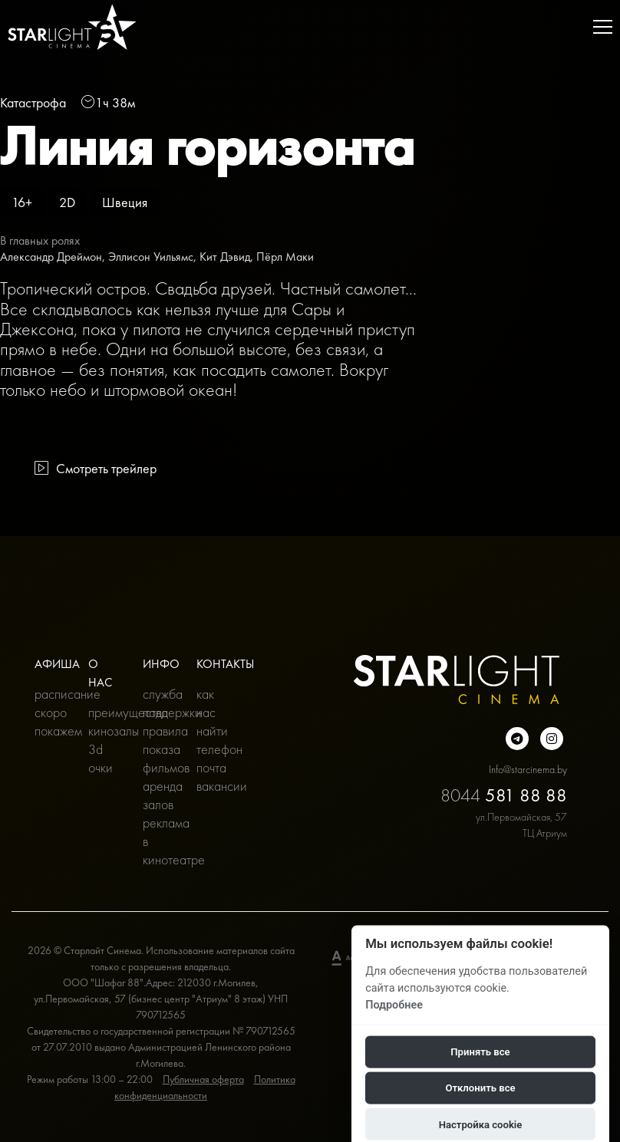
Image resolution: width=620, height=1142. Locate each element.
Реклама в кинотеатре (158, 841)
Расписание (50, 694)
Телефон (211, 749)
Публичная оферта (203, 1079)
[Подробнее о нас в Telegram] (517, 738)
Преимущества (103, 712)
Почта (211, 767)
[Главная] (72, 27)
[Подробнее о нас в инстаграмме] (551, 738)
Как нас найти (211, 712)
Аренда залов (158, 795)
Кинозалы (103, 730)
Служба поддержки (158, 703)
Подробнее (394, 1004)
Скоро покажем (50, 721)
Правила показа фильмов (158, 749)
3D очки (100, 758)
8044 (503, 795)
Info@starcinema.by (528, 769)
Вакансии (211, 786)
